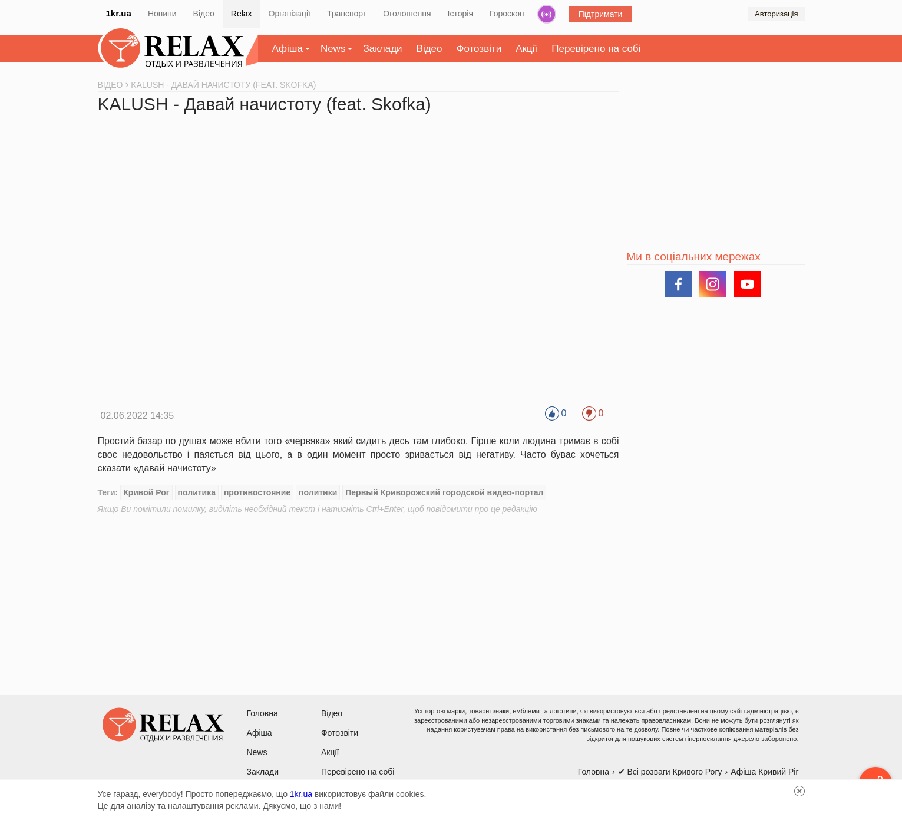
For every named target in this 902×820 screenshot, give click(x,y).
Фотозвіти (479, 48)
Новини (162, 13)
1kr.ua (118, 13)
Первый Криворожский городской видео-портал (444, 492)
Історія (460, 13)
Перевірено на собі (595, 48)
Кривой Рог (146, 492)
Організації (289, 13)
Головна (262, 713)
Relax (241, 13)
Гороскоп (507, 13)
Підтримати (601, 14)
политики (318, 492)
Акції (526, 48)
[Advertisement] (358, 597)
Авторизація (776, 13)
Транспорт (346, 13)
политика (197, 492)
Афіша (287, 48)
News (333, 48)
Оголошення (407, 13)
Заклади (382, 48)
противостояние (257, 492)
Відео (203, 13)
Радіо (546, 14)
